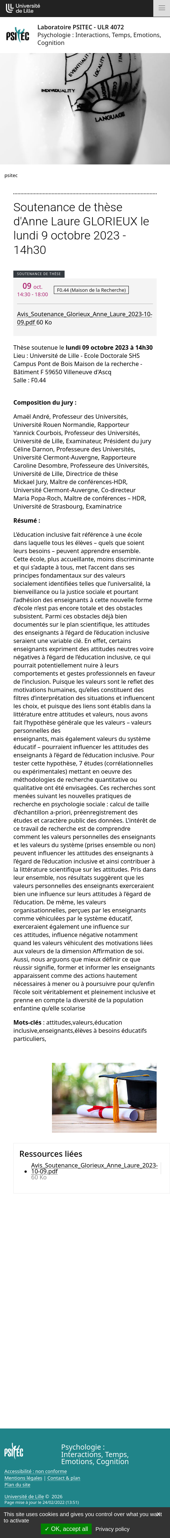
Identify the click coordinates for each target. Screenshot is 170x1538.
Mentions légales (23, 1478)
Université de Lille (24, 1496)
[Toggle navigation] (161, 8)
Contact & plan (64, 1478)
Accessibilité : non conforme (35, 1471)
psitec (10, 175)
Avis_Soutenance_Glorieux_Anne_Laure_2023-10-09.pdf (94, 1168)
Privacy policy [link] (112, 1529)
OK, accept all (66, 1529)
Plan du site (17, 1484)
